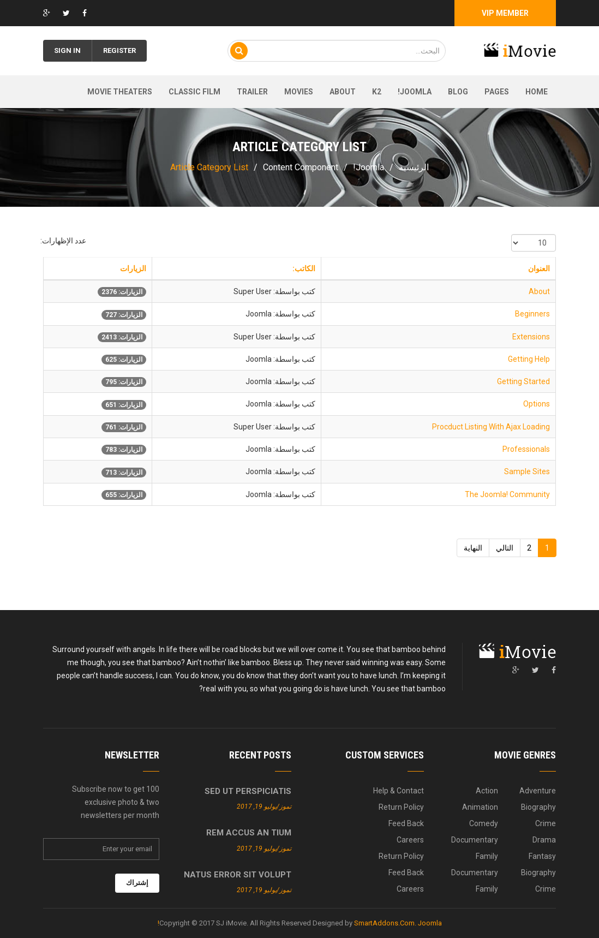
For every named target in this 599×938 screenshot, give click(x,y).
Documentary (474, 839)
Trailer (252, 91)
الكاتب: (303, 268)
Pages (496, 91)
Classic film (194, 91)
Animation (480, 807)
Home (536, 91)
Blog (458, 91)
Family (487, 856)
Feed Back (406, 823)
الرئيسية (414, 167)
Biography (538, 807)
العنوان (539, 268)
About (343, 91)
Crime (545, 823)
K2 (376, 91)
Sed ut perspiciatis (248, 791)
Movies (298, 91)
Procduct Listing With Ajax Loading (491, 426)
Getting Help (529, 359)
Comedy (483, 823)
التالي (504, 547)
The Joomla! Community (507, 494)
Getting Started (523, 381)
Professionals (526, 449)
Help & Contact (398, 790)
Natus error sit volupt (237, 875)
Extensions (531, 336)
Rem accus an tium (248, 833)
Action (487, 790)
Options (536, 403)
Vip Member (505, 13)
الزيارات (133, 268)
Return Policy (401, 807)
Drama (544, 839)
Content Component (300, 167)
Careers (410, 839)
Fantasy (542, 856)
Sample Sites (527, 471)
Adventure (537, 790)
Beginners (532, 313)
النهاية (473, 547)
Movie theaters (119, 91)
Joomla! (415, 91)
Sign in (67, 50)
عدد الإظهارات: (63, 240)
